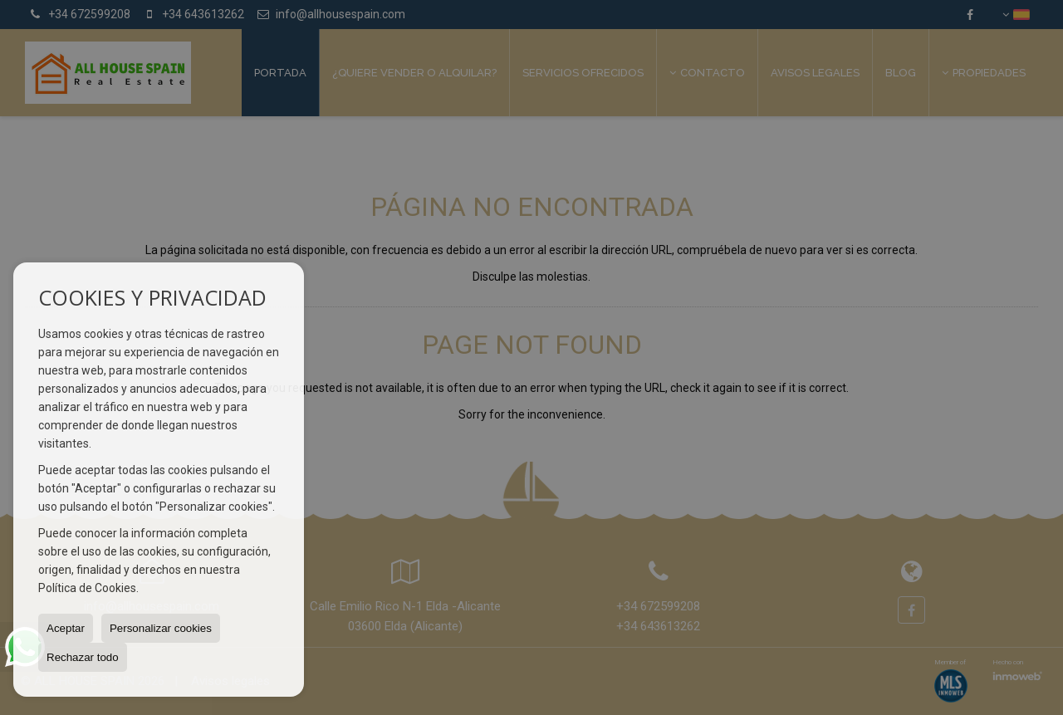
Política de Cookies (87, 588)
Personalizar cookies (161, 628)
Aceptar (66, 628)
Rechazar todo (83, 657)
